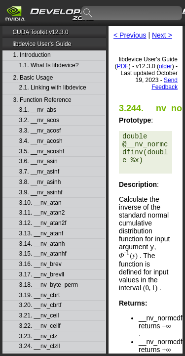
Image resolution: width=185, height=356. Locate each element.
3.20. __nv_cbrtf (40, 305)
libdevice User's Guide (41, 44)
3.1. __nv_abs (37, 110)
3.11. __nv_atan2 (42, 213)
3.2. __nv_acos (39, 120)
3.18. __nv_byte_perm (48, 285)
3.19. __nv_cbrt (39, 295)
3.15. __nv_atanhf (43, 254)
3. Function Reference (42, 100)
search (88, 13)
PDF (123, 66)
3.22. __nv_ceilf (40, 326)
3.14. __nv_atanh (42, 244)
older (165, 66)
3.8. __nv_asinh (40, 182)
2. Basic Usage (33, 78)
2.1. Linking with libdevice (52, 88)
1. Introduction (32, 55)
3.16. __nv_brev (40, 264)
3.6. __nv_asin (38, 161)
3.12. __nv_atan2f (43, 223)
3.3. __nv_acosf (40, 131)
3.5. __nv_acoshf (41, 151)
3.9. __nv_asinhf (41, 192)
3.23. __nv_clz (38, 336)
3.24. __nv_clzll (39, 346)
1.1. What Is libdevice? (49, 65)
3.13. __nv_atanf (41, 233)
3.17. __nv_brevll (41, 274)
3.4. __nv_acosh (41, 141)
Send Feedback (164, 83)
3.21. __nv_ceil (39, 315)
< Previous (130, 35)
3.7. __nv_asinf (39, 172)
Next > (162, 35)
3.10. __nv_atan (40, 203)
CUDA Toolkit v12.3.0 (40, 32)
